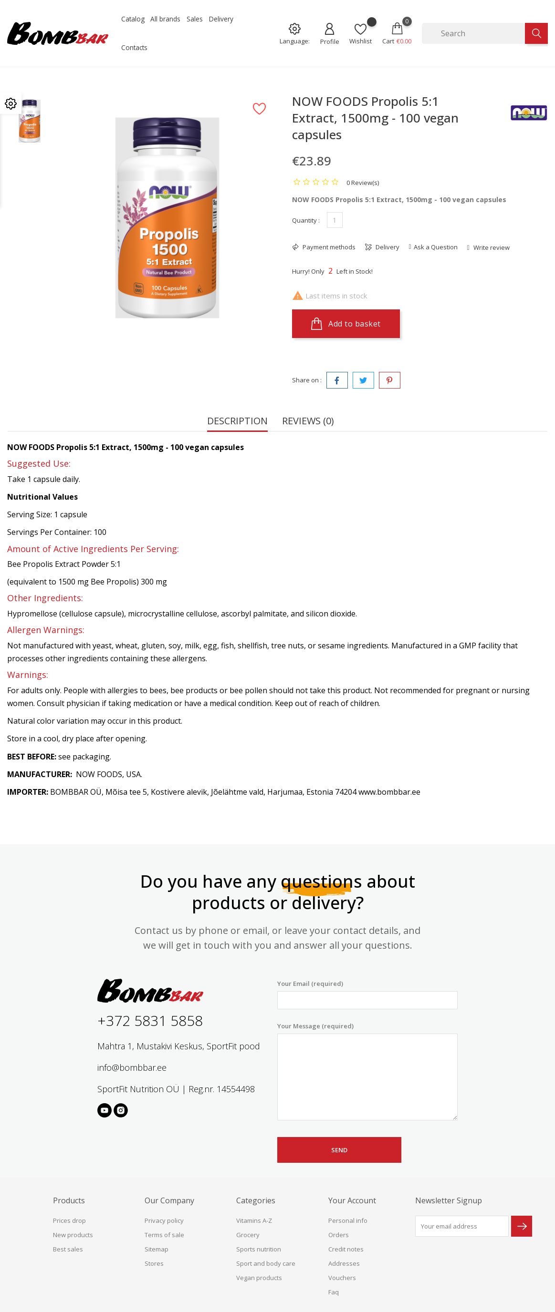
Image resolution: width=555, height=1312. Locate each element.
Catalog (133, 18)
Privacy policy (164, 1220)
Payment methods (328, 247)
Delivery (221, 18)
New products (73, 1234)
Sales (195, 18)
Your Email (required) (367, 994)
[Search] (473, 33)
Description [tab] (237, 421)
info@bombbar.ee (132, 1067)
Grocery (248, 1234)
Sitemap (156, 1249)
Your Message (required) (367, 1071)
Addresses (344, 1263)
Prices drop (69, 1220)
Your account (352, 1200)
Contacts (134, 47)
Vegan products (259, 1277)
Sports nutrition (258, 1249)
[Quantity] (335, 220)
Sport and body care (265, 1263)
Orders (338, 1234)
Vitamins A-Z (254, 1220)
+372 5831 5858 (150, 1020)
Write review (491, 247)
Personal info (347, 1220)
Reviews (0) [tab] (308, 421)
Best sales (68, 1249)
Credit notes (346, 1249)
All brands (165, 18)
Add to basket (346, 324)
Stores (154, 1263)
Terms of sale (164, 1234)
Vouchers (342, 1277)
